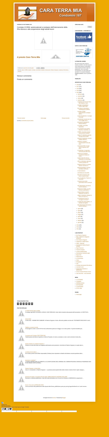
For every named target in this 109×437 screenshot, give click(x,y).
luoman (54, 397)
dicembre (80, 94)
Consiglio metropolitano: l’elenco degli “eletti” (82, 105)
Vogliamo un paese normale (31, 327)
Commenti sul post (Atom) (27, 120)
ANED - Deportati (80, 243)
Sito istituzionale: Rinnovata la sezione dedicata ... (84, 205)
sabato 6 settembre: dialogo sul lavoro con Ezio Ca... (84, 196)
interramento (47, 69)
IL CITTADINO (79, 279)
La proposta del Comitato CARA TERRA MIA (35, 335)
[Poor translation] (9, 409)
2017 (78, 86)
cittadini (29, 69)
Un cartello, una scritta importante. (82, 126)
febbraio (80, 220)
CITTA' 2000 (79, 288)
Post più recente (21, 118)
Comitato (33, 69)
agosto (79, 208)
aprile (79, 216)
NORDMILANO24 (80, 283)
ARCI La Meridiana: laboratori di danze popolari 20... (84, 162)
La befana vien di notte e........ (32, 352)
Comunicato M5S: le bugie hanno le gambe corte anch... (83, 147)
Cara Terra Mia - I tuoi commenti (83, 273)
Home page (43, 118)
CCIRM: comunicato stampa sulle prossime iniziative (83, 132)
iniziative (43, 69)
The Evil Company (80, 249)
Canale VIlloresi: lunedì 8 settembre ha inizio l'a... (83, 193)
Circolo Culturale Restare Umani (83, 271)
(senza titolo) (28, 319)
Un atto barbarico (81, 170)
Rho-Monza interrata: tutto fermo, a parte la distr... (83, 175)
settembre (80, 100)
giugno (79, 212)
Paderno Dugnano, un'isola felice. (33, 368)
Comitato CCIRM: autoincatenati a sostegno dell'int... (83, 113)
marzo (79, 218)
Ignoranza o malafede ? (30, 360)
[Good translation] (4, 409)
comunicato (38, 69)
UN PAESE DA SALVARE (83, 172)
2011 (78, 229)
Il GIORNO (78, 281)
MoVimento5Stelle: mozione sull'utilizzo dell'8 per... (83, 168)
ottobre (79, 98)
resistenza (61, 69)
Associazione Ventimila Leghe (83, 253)
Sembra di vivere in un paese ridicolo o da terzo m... (84, 165)
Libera (77, 260)
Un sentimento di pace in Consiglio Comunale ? (83, 199)
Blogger (64, 397)
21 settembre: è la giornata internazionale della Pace (83, 151)
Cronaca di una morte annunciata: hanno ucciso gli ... (84, 182)
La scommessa (79, 258)
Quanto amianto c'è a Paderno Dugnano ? (34, 343)
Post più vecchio (65, 118)
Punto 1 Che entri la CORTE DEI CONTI (34, 385)
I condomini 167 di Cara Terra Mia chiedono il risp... (84, 102)
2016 (78, 88)
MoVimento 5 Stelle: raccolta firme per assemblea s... (84, 189)
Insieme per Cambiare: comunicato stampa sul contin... (83, 155)
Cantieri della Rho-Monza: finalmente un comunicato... (84, 158)
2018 (78, 84)
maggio (79, 214)
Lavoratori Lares (80, 267)
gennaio (80, 222)
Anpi (77, 263)
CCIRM (26, 69)
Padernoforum (79, 256)
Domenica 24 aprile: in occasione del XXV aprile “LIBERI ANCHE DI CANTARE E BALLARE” (46, 376)
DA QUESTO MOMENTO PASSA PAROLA (83, 123)
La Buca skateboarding (81, 251)
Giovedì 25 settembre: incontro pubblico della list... (84, 139)
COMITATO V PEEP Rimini (82, 241)
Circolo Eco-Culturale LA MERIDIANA (81, 269)
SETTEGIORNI (79, 284)
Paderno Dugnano (54, 69)
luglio (79, 210)
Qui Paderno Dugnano (81, 235)
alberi (23, 69)
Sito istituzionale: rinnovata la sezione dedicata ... (84, 186)
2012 (78, 227)
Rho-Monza (66, 69)
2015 (78, 90)
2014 (78, 92)
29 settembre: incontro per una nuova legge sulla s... (84, 120)
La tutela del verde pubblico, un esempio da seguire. (84, 202)
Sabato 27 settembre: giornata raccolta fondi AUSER (84, 136)
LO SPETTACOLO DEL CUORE (32, 310)
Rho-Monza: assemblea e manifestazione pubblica (83, 109)
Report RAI (78, 254)
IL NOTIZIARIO (79, 286)
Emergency (78, 261)
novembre (80, 96)
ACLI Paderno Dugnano (81, 239)
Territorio (19, 71)
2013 (78, 225)
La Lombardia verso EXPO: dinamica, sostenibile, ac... (84, 129)
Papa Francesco (80, 248)
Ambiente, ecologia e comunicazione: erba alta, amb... (83, 143)
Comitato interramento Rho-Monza (84, 265)
